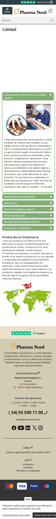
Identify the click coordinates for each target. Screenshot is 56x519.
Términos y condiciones (28, 470)
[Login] (50, 10)
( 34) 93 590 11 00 (28, 412)
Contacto (28, 467)
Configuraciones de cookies (16, 514)
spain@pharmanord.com (28, 419)
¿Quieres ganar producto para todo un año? (28, 451)
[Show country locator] (45, 2)
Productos (28, 464)
